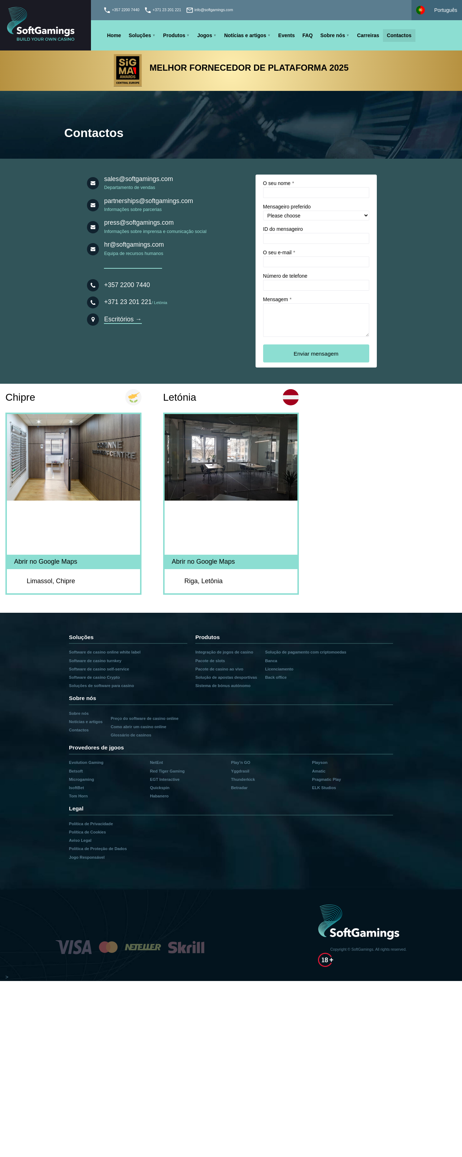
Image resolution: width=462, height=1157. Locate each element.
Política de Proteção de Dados (98, 848)
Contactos (399, 35)
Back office (276, 677)
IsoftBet (76, 788)
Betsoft (76, 771)
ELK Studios (324, 788)
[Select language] (436, 10)
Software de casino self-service (99, 669)
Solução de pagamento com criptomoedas (305, 652)
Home (114, 35)
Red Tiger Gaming (167, 771)
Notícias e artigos (245, 35)
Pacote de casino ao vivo (219, 669)
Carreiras (368, 35)
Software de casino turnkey (95, 661)
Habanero (159, 796)
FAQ (307, 35)
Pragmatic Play (326, 779)
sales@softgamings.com (138, 178)
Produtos (174, 35)
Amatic (318, 771)
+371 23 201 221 (128, 301)
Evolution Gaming (86, 762)
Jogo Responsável (87, 857)
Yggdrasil (240, 771)
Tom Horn (78, 796)
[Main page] (45, 25)
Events (286, 35)
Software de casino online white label (104, 652)
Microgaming (81, 779)
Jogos (204, 35)
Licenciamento (279, 669)
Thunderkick (243, 779)
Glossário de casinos (131, 735)
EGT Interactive (164, 779)
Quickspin (159, 788)
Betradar (239, 788)
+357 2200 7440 (127, 285)
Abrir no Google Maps (45, 561)
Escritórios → (122, 319)
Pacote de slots (210, 661)
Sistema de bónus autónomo (222, 685)
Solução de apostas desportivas (226, 677)
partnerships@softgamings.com (148, 200)
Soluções (139, 35)
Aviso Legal (80, 840)
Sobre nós (333, 35)
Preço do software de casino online (145, 718)
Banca (271, 661)
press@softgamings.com (139, 222)
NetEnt (156, 762)
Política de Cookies (87, 832)
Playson (319, 762)
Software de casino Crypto (94, 677)
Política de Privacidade (91, 824)
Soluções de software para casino (101, 685)
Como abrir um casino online (138, 727)
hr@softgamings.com (134, 244)
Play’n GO (240, 762)
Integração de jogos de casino (224, 652)
